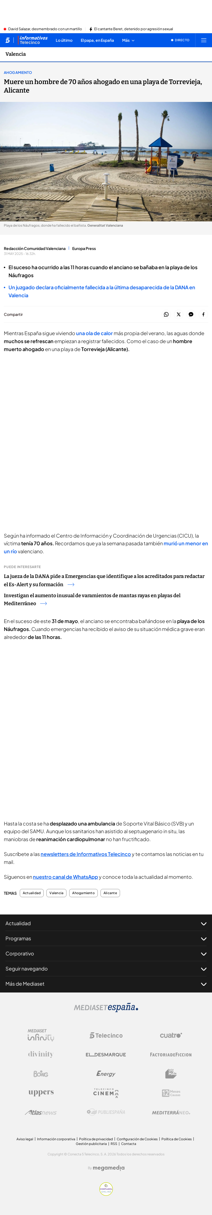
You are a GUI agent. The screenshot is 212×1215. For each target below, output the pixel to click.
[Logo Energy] (106, 1074)
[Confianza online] (106, 1194)
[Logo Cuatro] (171, 1035)
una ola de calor (94, 333)
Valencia (56, 893)
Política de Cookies (176, 1139)
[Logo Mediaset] (106, 1011)
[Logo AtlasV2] (41, 1112)
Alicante (110, 893)
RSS (114, 1144)
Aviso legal (24, 1139)
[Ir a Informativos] (33, 40)
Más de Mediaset (106, 983)
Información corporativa (56, 1139)
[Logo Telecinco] (106, 1035)
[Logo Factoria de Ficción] (171, 1054)
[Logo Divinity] (41, 1054)
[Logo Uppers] (41, 1093)
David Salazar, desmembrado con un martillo (45, 29)
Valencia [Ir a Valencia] (15, 54)
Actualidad (32, 893)
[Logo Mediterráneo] (171, 1112)
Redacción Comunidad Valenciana (35, 248)
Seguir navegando (106, 968)
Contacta (128, 1144)
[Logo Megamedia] (108, 1168)
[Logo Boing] (41, 1074)
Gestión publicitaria (91, 1144)
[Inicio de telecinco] (7, 40)
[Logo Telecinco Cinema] (106, 1093)
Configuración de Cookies (137, 1139)
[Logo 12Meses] (171, 1093)
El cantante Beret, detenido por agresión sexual (133, 29)
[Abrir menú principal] (204, 40)
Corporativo (106, 953)
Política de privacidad (96, 1139)
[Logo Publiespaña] (106, 1112)
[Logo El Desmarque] (106, 1054)
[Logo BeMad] (171, 1074)
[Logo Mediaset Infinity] (41, 1035)
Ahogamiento (18, 72)
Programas (106, 938)
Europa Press (84, 248)
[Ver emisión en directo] (180, 40)
